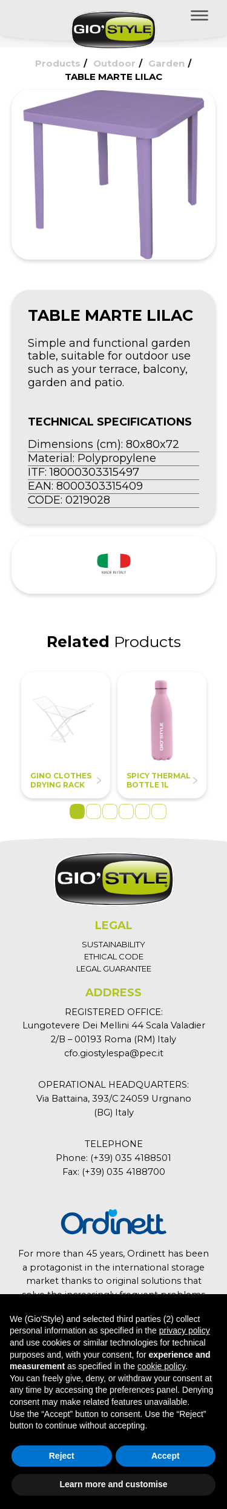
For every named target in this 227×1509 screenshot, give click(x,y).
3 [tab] (109, 811)
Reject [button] (61, 1456)
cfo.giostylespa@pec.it (113, 1053)
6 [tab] (158, 811)
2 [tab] (93, 811)
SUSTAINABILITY (113, 944)
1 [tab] (77, 811)
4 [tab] (126, 811)
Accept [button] (165, 1456)
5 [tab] (142, 811)
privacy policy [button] (184, 1330)
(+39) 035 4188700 (123, 1171)
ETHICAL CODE (113, 956)
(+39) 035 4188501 (130, 1157)
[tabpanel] (66, 735)
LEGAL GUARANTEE (113, 968)
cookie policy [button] (161, 1366)
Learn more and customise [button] (113, 1484)
